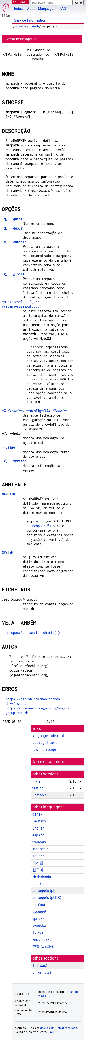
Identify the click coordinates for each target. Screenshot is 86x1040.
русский (39, 911)
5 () (41, 972)
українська (42, 939)
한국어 (37, 870)
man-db (34, 26)
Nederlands (41, 877)
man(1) (33, 633)
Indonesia (40, 849)
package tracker (45, 742)
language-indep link (48, 736)
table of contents (48, 761)
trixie (36, 781)
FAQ (62, 8)
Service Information (30, 20)
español (38, 835)
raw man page (44, 749)
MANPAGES (20, 1)
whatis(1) (51, 633)
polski (37, 884)
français (39, 842)
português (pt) (44, 891)
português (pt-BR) (46, 897)
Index (18, 8)
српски (38, 918)
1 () (39, 965)
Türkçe (37, 932)
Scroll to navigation (22, 39)
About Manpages (41, 8)
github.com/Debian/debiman (58, 1028)
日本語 (37, 863)
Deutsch (39, 821)
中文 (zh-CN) (42, 946)
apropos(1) (15, 633)
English (38, 828)
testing (38, 788)
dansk (37, 814)
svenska (39, 925)
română (38, 905)
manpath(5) (41, 526)
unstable (20, 26)
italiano (38, 856)
